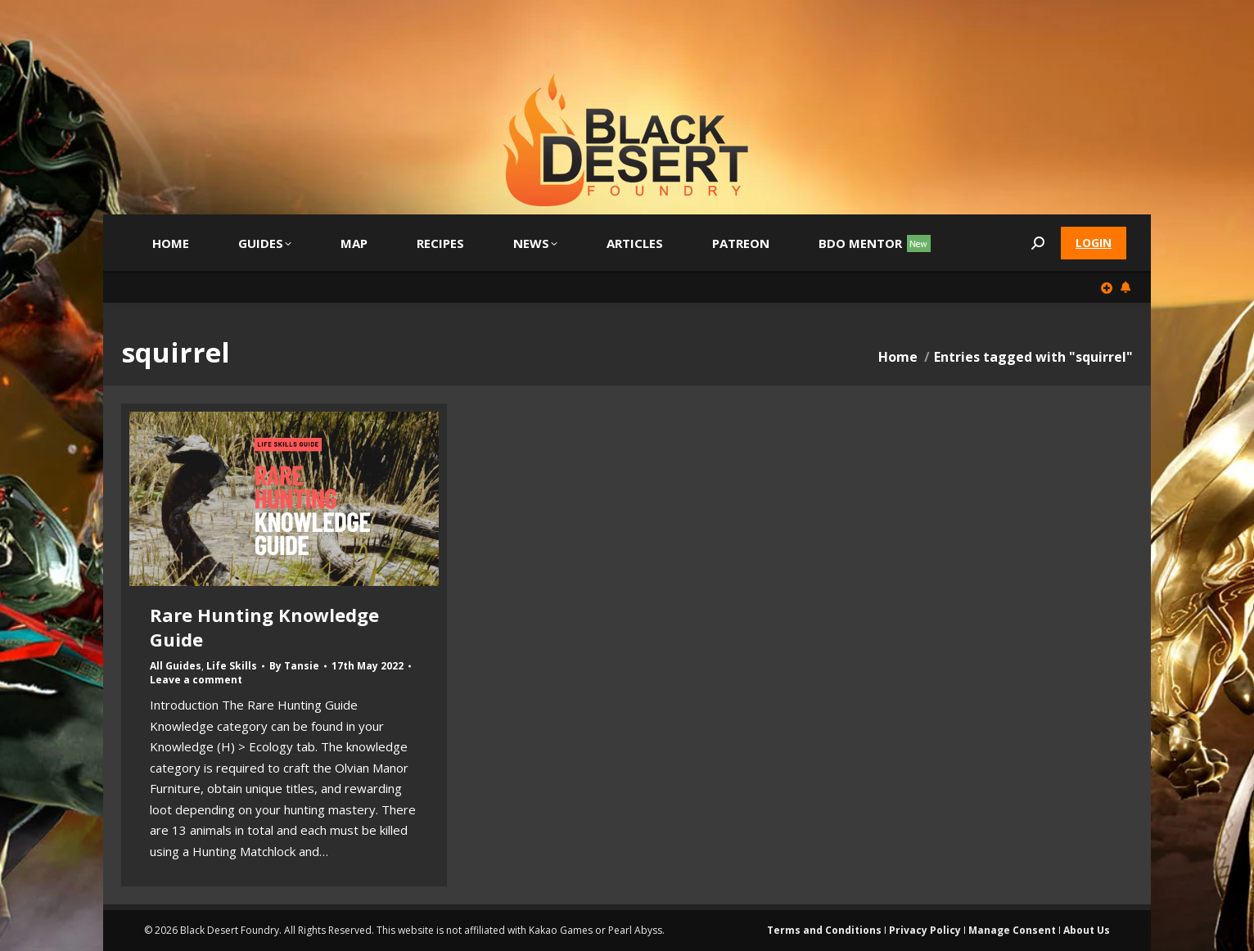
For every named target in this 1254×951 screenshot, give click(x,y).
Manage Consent (1012, 930)
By (294, 666)
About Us (1086, 930)
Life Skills (231, 666)
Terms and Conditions (824, 930)
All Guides (175, 666)
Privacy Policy (925, 930)
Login (1094, 242)
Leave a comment (196, 680)
